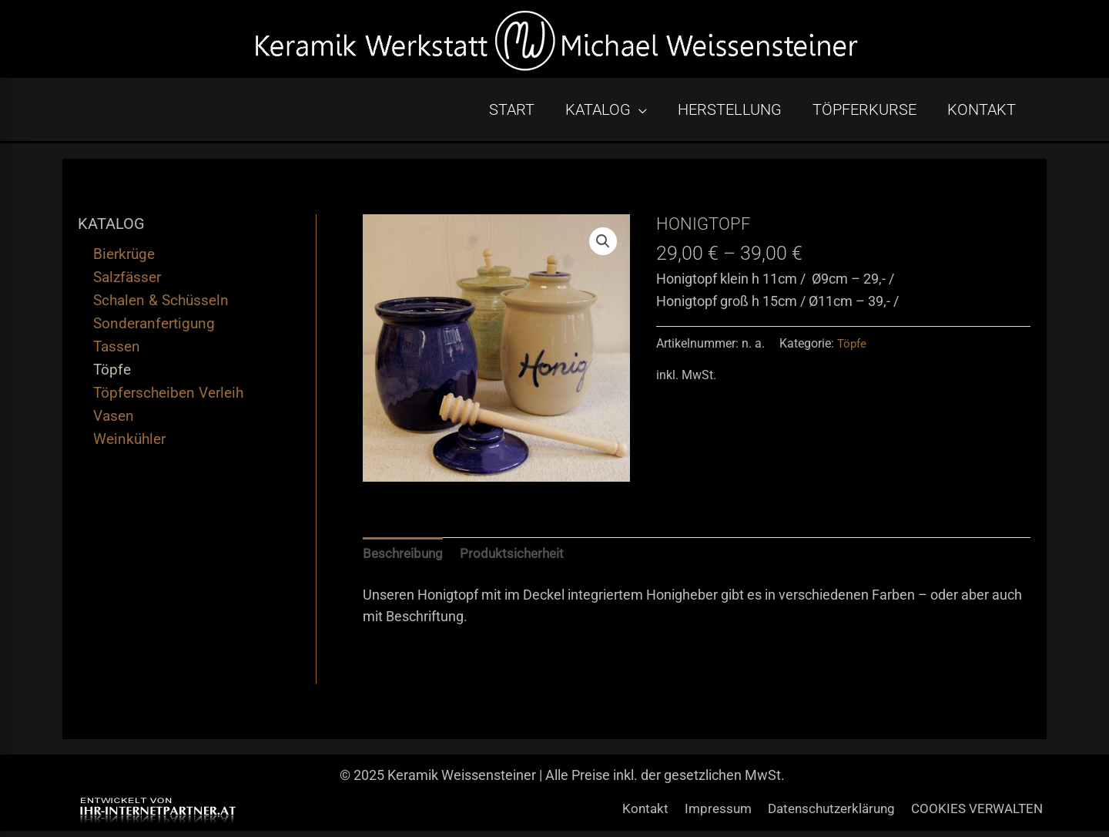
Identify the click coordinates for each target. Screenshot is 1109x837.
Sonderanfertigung (154, 328)
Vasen (113, 420)
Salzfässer (127, 282)
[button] (602, 247)
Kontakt (628, 815)
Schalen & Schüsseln (161, 305)
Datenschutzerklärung (824, 815)
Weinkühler (129, 443)
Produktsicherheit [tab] (517, 559)
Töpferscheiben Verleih (168, 397)
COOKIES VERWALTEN (978, 815)
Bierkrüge (124, 258)
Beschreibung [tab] (405, 559)
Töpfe (112, 374)
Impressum (704, 815)
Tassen (116, 351)
